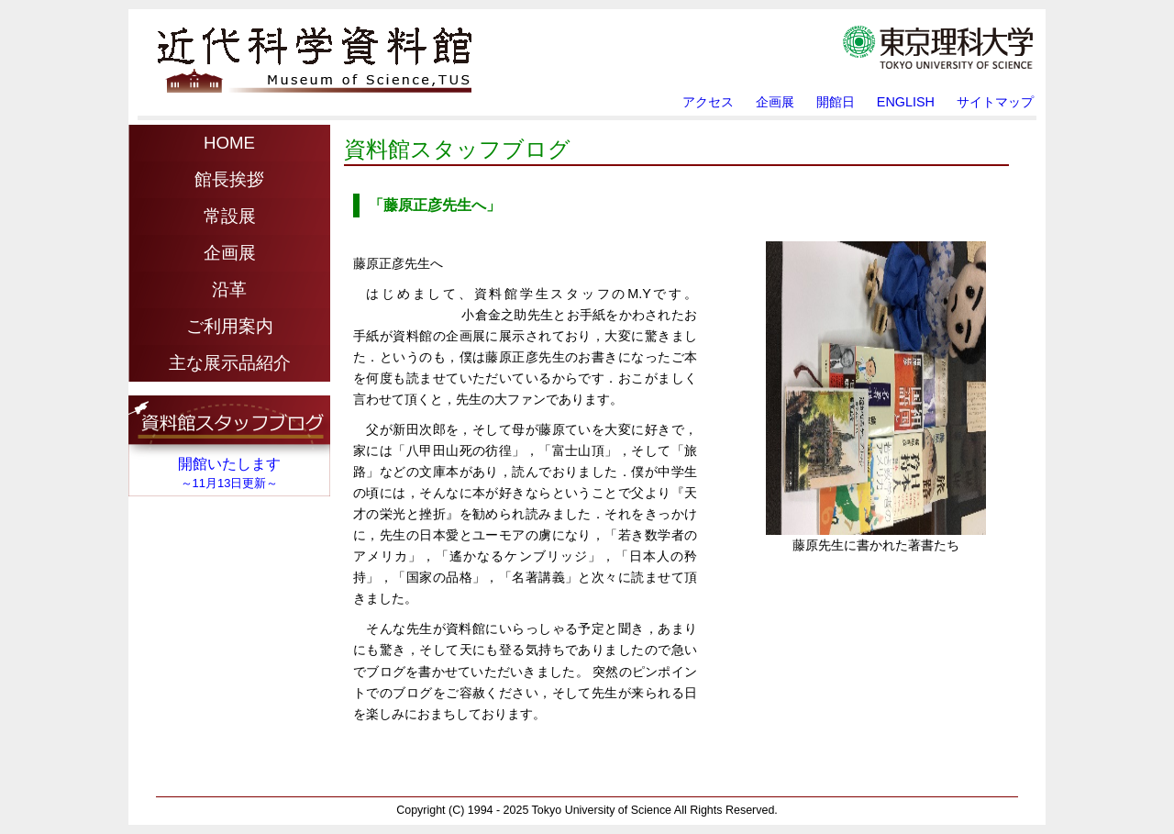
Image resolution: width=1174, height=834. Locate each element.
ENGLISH (906, 102)
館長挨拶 (229, 179)
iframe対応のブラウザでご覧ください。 (229, 450)
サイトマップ (995, 102)
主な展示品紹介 (230, 363)
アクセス (708, 102)
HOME (229, 142)
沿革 (229, 289)
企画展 (775, 102)
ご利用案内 (229, 326)
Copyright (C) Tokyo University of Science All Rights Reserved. (587, 811)
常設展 (230, 216)
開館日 (835, 102)
